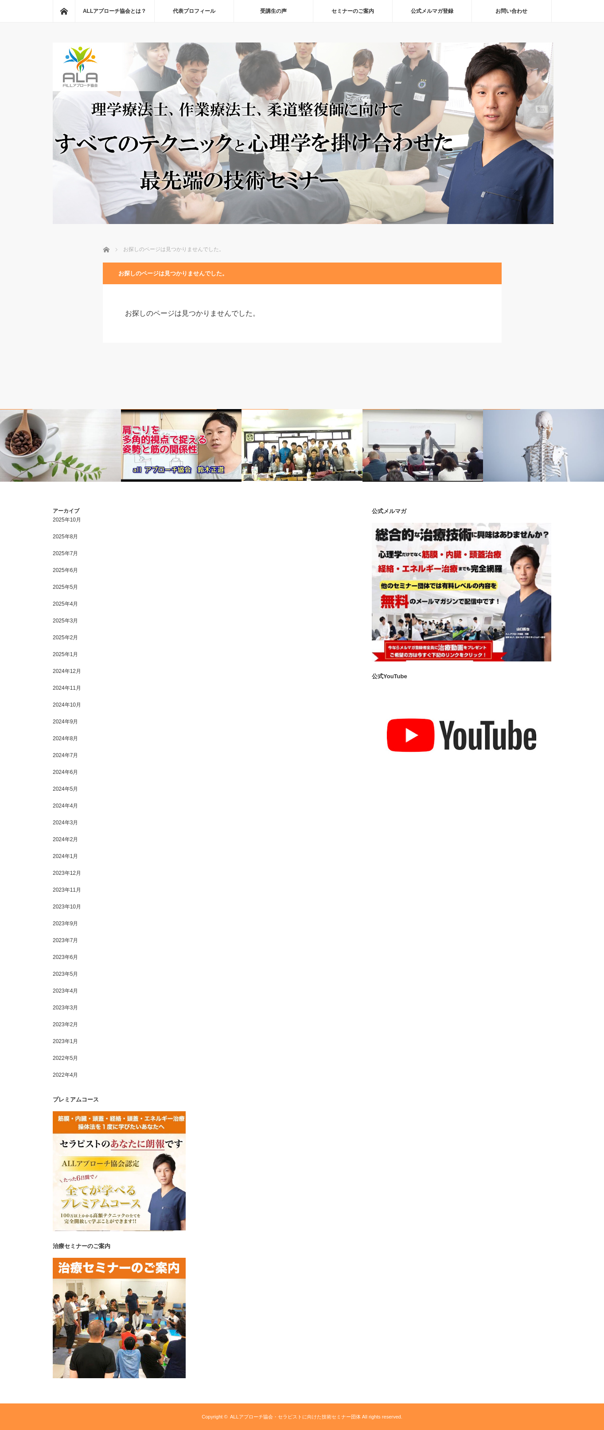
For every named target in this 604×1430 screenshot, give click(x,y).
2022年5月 (65, 1058)
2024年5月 (65, 789)
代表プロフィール (194, 11)
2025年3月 (65, 621)
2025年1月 (65, 654)
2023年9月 (65, 923)
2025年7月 (65, 553)
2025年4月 (65, 604)
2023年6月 (65, 957)
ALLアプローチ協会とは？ (114, 11)
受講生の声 (273, 11)
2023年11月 (67, 890)
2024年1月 (65, 856)
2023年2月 (65, 1024)
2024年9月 (65, 722)
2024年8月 (65, 738)
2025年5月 (65, 587)
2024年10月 (67, 705)
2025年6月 (65, 570)
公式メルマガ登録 (432, 11)
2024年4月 (65, 806)
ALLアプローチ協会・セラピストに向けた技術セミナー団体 (295, 1416)
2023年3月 (65, 1008)
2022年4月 (65, 1075)
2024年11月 (67, 688)
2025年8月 (65, 536)
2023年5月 (65, 974)
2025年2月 (65, 637)
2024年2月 (65, 839)
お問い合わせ (511, 11)
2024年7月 (65, 755)
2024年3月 (65, 822)
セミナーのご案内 (352, 11)
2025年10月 (67, 520)
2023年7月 (65, 940)
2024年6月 (65, 772)
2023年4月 (65, 991)
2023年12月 (67, 873)
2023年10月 (67, 907)
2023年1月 (65, 1041)
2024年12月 (67, 671)
